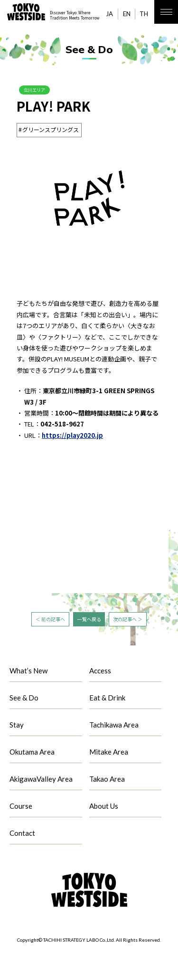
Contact (22, 834)
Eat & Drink (107, 699)
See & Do (23, 699)
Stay (16, 726)
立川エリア (38, 90)
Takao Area (107, 780)
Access (100, 672)
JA (109, 14)
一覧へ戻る (89, 620)
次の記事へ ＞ (128, 620)
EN (127, 14)
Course (20, 807)
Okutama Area (32, 753)
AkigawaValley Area (41, 780)
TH (144, 14)
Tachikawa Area (114, 726)
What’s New (28, 672)
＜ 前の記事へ (50, 620)
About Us (103, 807)
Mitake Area (108, 753)
